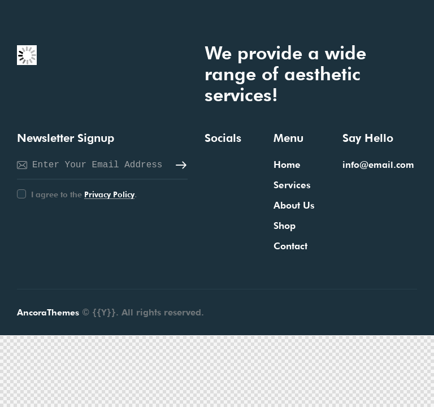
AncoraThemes (49, 313)
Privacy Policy (109, 194)
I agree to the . (84, 194)
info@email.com (378, 164)
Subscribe (179, 166)
